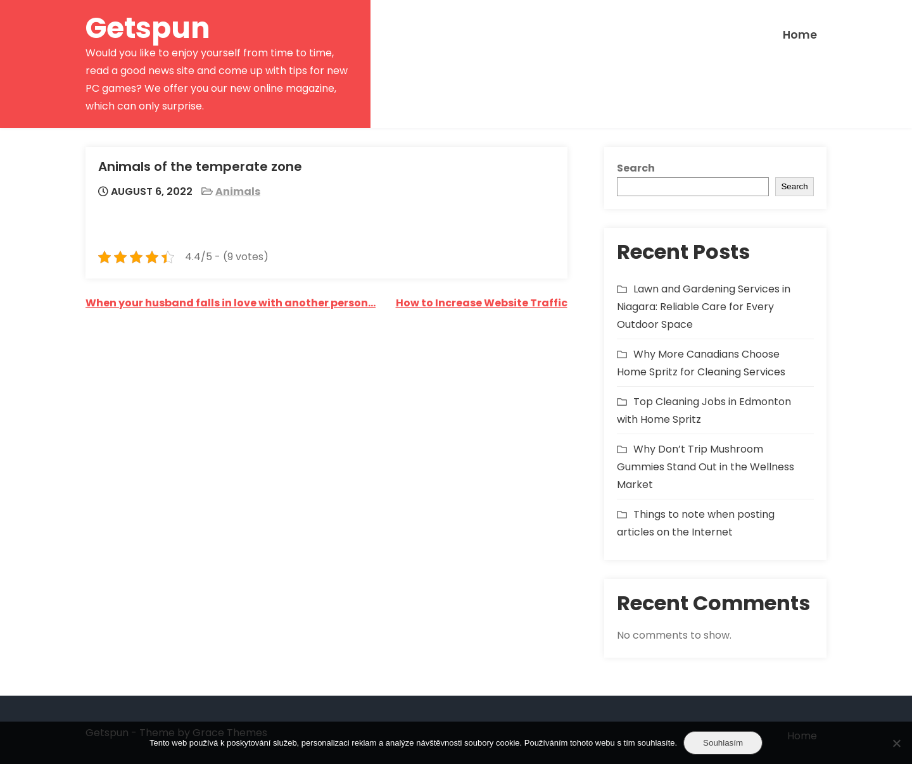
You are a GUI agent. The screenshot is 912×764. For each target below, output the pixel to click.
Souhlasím (723, 743)
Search (636, 168)
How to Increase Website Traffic (481, 303)
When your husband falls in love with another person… (231, 303)
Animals (237, 191)
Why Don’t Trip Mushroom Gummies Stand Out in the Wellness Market (705, 467)
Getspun (148, 28)
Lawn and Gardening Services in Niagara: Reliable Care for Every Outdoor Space (703, 307)
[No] (896, 743)
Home (800, 34)
